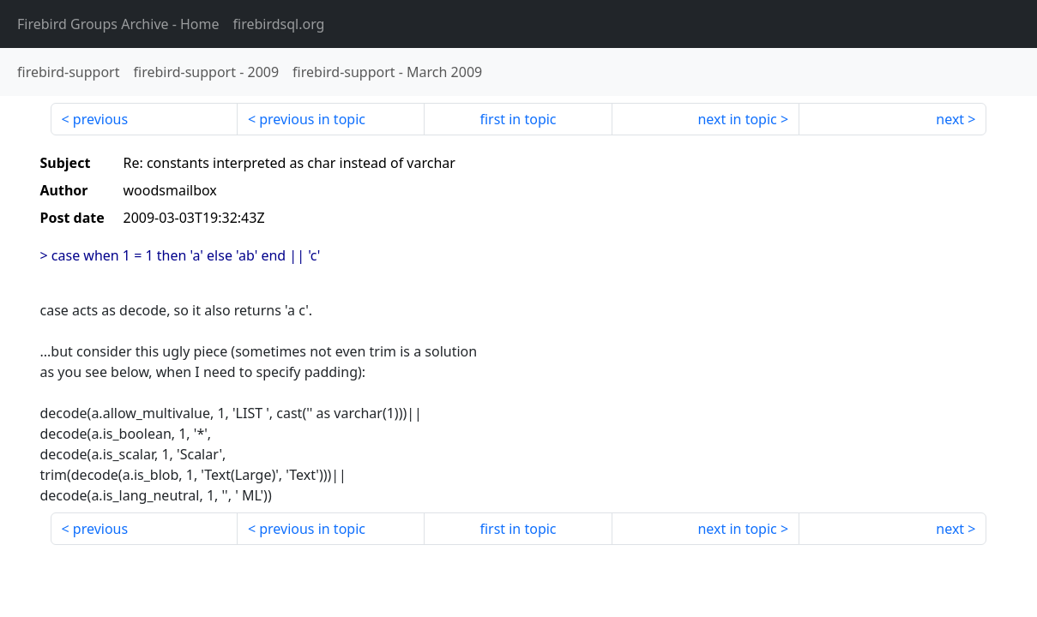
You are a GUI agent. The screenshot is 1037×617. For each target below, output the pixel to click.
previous (100, 119)
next (950, 119)
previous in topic (312, 119)
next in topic (736, 119)
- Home (118, 24)
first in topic (517, 119)
